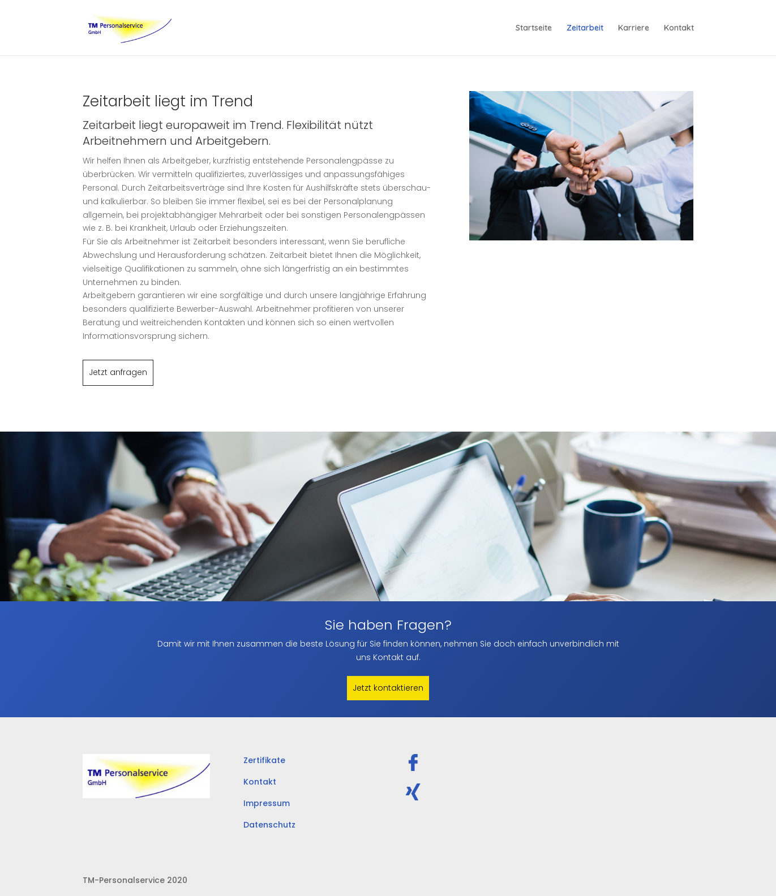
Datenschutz (269, 824)
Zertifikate (264, 760)
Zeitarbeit (585, 28)
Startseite (534, 28)
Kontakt (679, 28)
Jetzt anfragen (118, 372)
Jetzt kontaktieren (388, 687)
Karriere (633, 28)
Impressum (266, 803)
